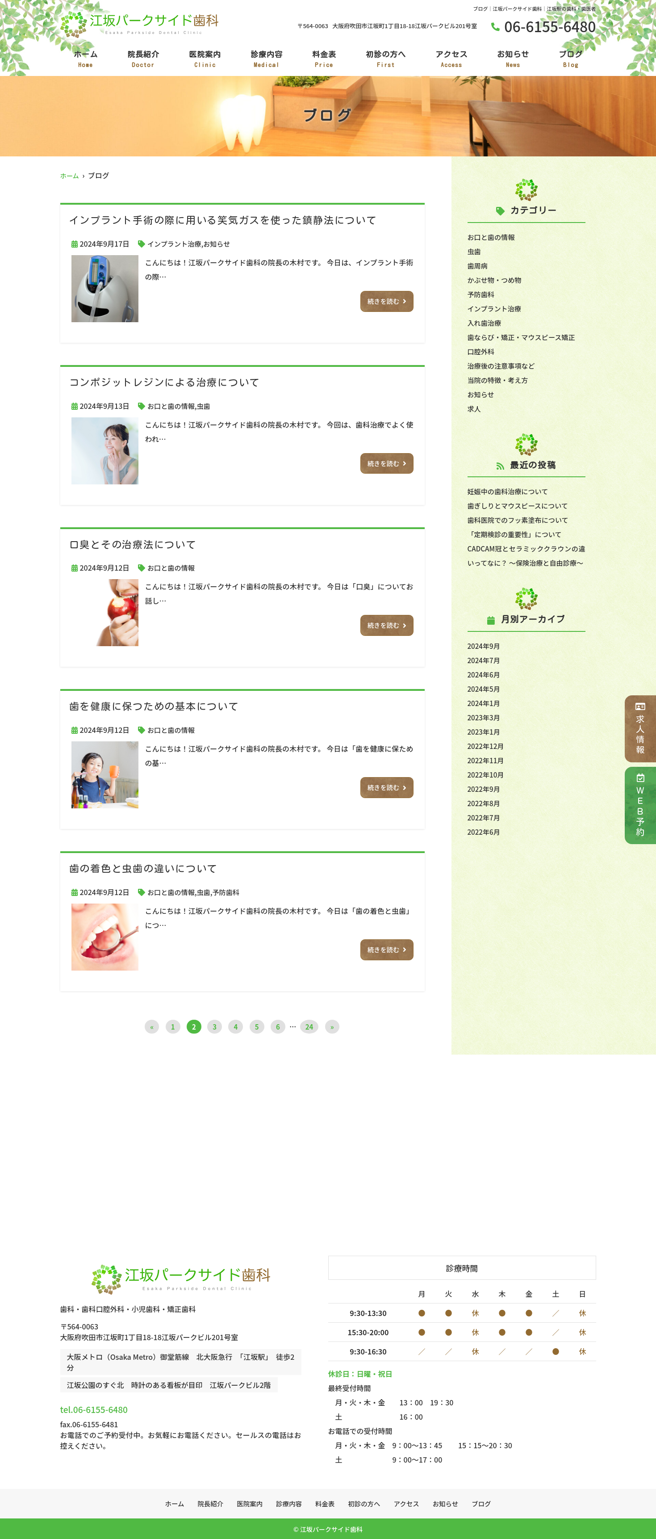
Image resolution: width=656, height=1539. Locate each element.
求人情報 (640, 729)
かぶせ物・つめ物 (496, 279)
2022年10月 (487, 788)
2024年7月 (485, 674)
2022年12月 (487, 760)
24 (309, 1026)
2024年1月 (485, 717)
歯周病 (478, 265)
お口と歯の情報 (172, 405)
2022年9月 (485, 803)
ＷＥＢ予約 (640, 805)
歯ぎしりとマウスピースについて (521, 505)
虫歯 (207, 405)
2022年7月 (485, 831)
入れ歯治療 (485, 322)
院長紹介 (143, 59)
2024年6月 (485, 688)
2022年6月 (485, 846)
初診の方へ (386, 59)
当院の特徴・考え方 (500, 379)
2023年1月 (485, 745)
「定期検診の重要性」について (518, 534)
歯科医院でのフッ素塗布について (521, 519)
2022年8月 (485, 817)
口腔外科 (482, 351)
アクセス (451, 59)
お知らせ (513, 59)
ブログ (571, 59)
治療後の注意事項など (503, 365)
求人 (475, 408)
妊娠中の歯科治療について (510, 491)
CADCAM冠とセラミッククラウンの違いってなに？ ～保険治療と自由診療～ (526, 562)
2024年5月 (485, 703)
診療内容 (267, 59)
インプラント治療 (176, 243)
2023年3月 (485, 731)
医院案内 (205, 59)
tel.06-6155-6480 (120, 1406)
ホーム (86, 59)
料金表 (324, 59)
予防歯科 (230, 892)
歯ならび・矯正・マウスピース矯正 (524, 337)
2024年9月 (485, 660)
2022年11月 (487, 774)
